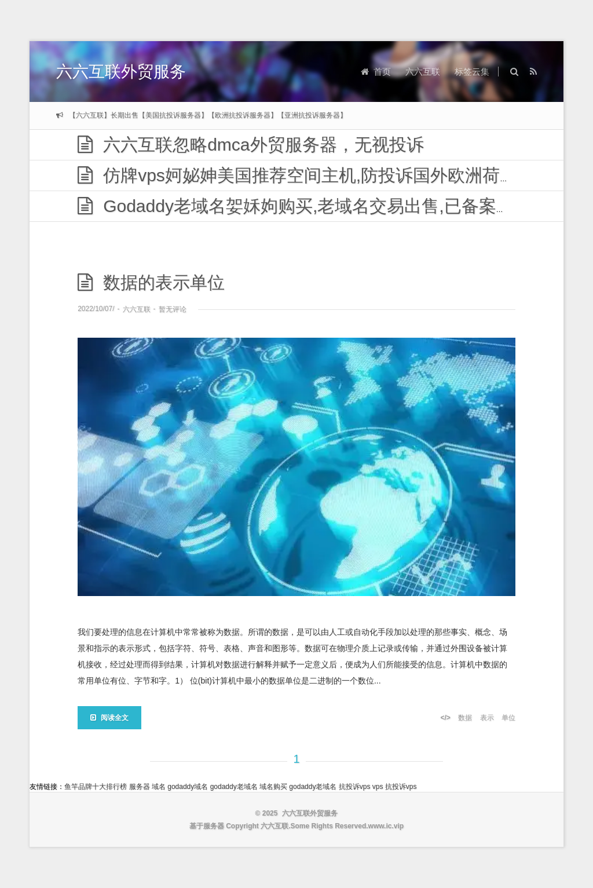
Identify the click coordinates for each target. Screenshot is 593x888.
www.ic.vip (386, 826)
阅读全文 (109, 718)
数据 (465, 718)
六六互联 (422, 71)
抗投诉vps (355, 787)
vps (377, 787)
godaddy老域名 (234, 787)
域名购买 (273, 787)
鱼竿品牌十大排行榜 (95, 787)
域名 (159, 787)
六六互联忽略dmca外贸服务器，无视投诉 (250, 144)
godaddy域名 (187, 787)
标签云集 (472, 71)
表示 (487, 718)
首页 (376, 71)
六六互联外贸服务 (121, 72)
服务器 (139, 787)
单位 (508, 718)
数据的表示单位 (151, 282)
